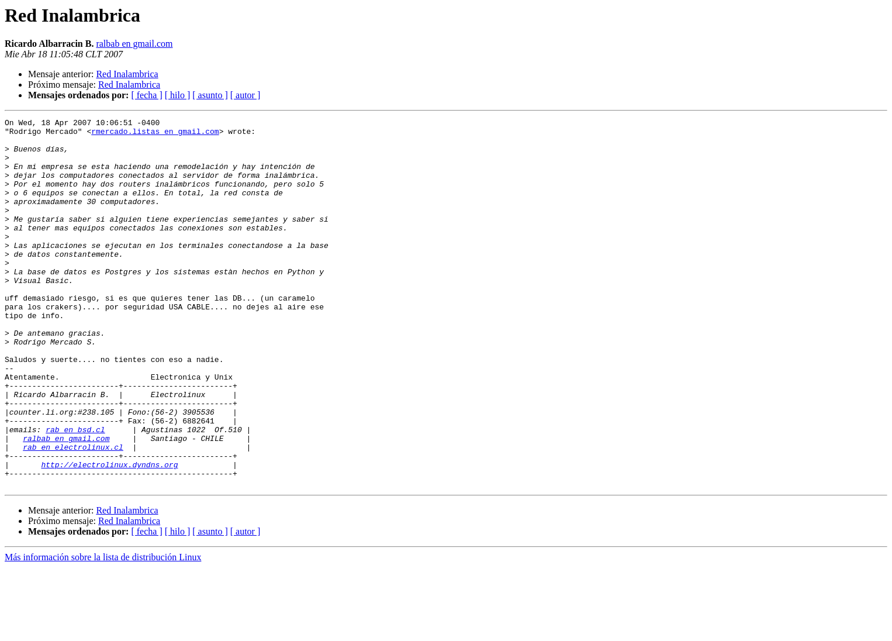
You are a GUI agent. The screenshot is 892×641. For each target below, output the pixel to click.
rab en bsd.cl (75, 492)
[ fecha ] (146, 95)
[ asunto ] (209, 95)
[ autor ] (245, 95)
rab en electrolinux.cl (73, 513)
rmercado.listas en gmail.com (155, 134)
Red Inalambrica (127, 74)
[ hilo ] (178, 95)
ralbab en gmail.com (134, 44)
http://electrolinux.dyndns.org (109, 534)
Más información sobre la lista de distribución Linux (103, 631)
